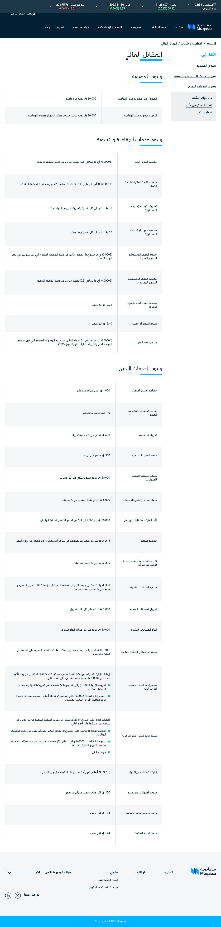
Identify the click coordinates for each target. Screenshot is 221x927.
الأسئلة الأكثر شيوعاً (200, 105)
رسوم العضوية (206, 65)
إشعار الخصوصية (108, 880)
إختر (38, 872)
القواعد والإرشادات (111, 27)
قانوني (114, 872)
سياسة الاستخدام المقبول (103, 887)
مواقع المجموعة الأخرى (57, 872)
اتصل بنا (207, 112)
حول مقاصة (82, 27)
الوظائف (141, 872)
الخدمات (182, 27)
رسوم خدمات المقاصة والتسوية (195, 76)
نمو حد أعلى (77, 5)
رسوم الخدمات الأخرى (202, 86)
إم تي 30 (126, 5)
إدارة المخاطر (159, 27)
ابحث (48, 27)
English (60, 27)
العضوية (138, 27)
